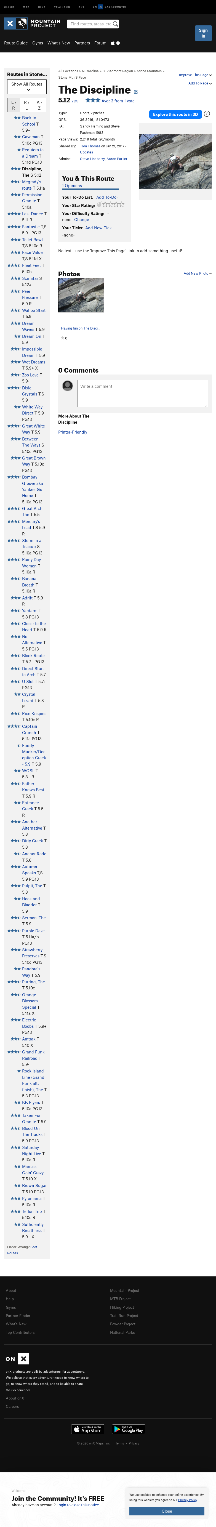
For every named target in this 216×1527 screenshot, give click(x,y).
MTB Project (121, 1298)
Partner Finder (19, 1314)
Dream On (31, 336)
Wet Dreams (33, 361)
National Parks (123, 1330)
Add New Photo (198, 273)
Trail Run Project (125, 1314)
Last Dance (32, 213)
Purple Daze (33, 930)
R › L (26, 104)
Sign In (203, 33)
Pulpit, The (32, 885)
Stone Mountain (149, 71)
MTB (26, 7)
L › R (13, 104)
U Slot (28, 681)
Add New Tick (98, 227)
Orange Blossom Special (30, 1001)
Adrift (27, 597)
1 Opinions (72, 185)
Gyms (37, 42)
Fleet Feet (31, 265)
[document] (166, 1503)
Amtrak (29, 1038)
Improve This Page (195, 75)
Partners (82, 42)
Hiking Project (123, 1306)
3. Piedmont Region (118, 71)
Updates (86, 152)
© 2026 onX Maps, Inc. (94, 1441)
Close (167, 1511)
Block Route (33, 655)
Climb (9, 7)
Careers (13, 1403)
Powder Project (124, 1322)
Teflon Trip (32, 1211)
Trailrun (62, 7)
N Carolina (90, 71)
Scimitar (30, 278)
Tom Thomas (90, 146)
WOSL (28, 770)
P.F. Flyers (31, 1102)
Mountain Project (126, 1290)
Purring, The (33, 981)
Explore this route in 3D (175, 113)
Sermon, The (34, 917)
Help (10, 1298)
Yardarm (30, 610)
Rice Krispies (34, 713)
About (11, 1290)
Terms (119, 1441)
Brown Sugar (34, 1185)
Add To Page (200, 83)
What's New (58, 42)
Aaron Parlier (116, 158)
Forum (100, 42)
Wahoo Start (34, 310)
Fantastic (31, 226)
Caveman (31, 136)
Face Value (32, 252)
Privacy (134, 1441)
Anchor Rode (34, 853)
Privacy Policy (187, 1500)
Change (81, 219)
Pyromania (32, 1198)
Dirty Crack (32, 840)
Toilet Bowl (32, 239)
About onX (16, 1395)
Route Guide (16, 42)
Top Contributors (21, 1330)
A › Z (39, 104)
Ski (81, 7)
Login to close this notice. (78, 1505)
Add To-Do (106, 197)
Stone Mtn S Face (72, 77)
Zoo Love (30, 374)
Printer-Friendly (72, 431)
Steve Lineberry (92, 158)
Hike (42, 7)
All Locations (68, 71)
